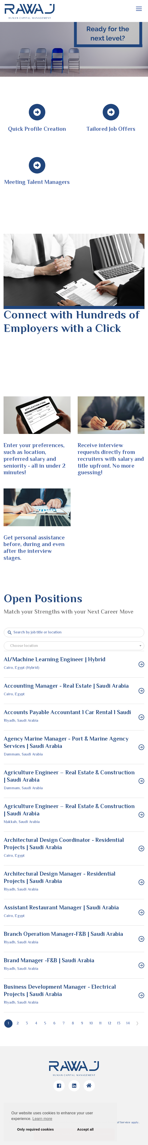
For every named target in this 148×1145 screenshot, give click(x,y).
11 (100, 1023)
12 (109, 1023)
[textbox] (74, 646)
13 (118, 1023)
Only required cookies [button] (35, 1129)
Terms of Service (119, 1122)
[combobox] (74, 645)
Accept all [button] (85, 1129)
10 (91, 1023)
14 (128, 1023)
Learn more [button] (42, 1119)
